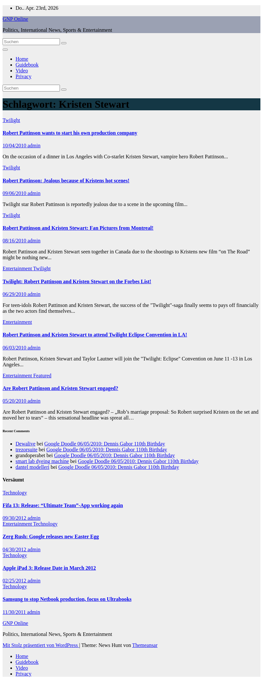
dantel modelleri (32, 467)
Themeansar (144, 645)
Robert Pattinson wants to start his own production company (70, 133)
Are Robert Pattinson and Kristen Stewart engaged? (60, 388)
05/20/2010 (15, 401)
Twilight (11, 120)
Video (22, 70)
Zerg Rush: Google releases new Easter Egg (51, 536)
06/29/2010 (15, 294)
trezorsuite (27, 449)
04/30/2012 (15, 549)
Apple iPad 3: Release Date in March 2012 (49, 568)
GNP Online (15, 19)
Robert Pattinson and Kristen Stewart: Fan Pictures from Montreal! (78, 228)
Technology (15, 492)
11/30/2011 (15, 612)
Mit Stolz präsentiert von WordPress (41, 645)
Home (22, 59)
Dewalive (25, 443)
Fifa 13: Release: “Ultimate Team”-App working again (63, 505)
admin (34, 145)
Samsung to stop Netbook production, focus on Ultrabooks (67, 599)
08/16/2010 (15, 240)
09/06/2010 (15, 193)
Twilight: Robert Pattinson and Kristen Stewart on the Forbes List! (77, 281)
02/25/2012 (15, 580)
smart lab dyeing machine (42, 461)
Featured (42, 375)
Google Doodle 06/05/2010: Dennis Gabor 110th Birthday (104, 443)
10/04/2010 (15, 145)
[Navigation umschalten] (5, 50)
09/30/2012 (15, 518)
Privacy (23, 76)
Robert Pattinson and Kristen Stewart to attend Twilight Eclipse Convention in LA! (95, 334)
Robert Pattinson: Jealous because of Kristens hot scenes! (66, 180)
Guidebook (27, 64)
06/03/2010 (15, 347)
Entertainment (18, 268)
